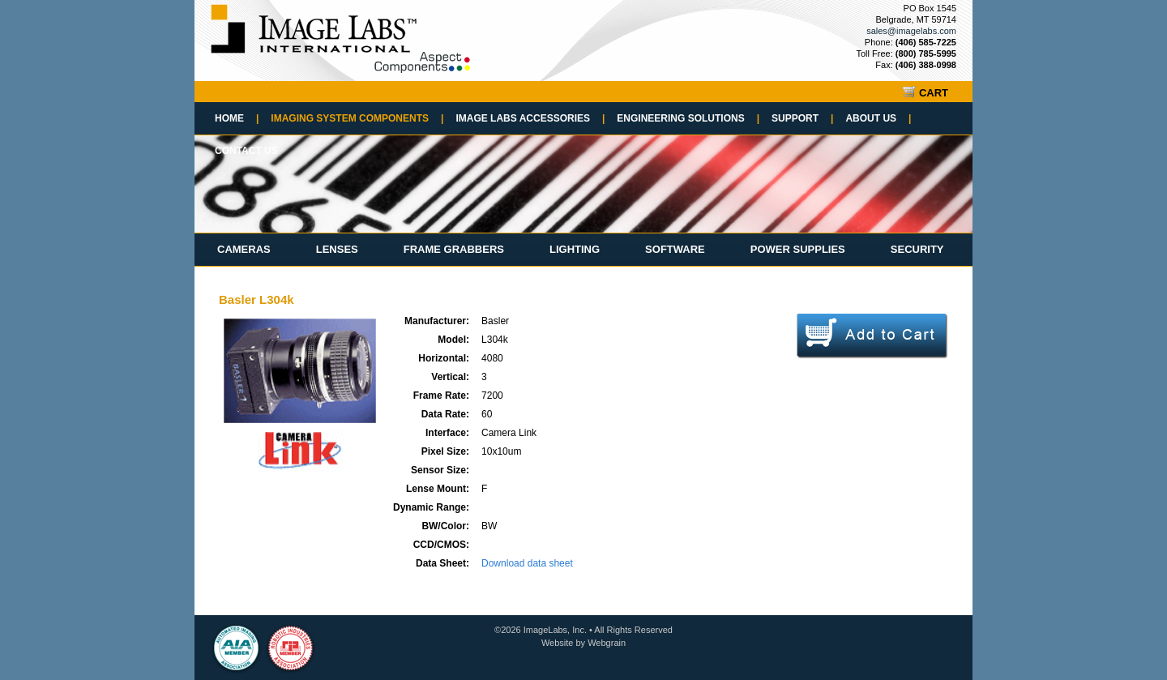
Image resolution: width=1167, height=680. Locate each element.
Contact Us (246, 150)
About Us (878, 118)
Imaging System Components (357, 118)
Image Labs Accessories (530, 118)
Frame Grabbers (454, 249)
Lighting (574, 249)
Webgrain (607, 643)
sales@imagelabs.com (911, 31)
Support (802, 118)
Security (917, 249)
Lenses (337, 249)
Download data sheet (527, 563)
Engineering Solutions (688, 118)
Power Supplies (797, 249)
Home (237, 118)
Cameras (244, 249)
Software (675, 249)
